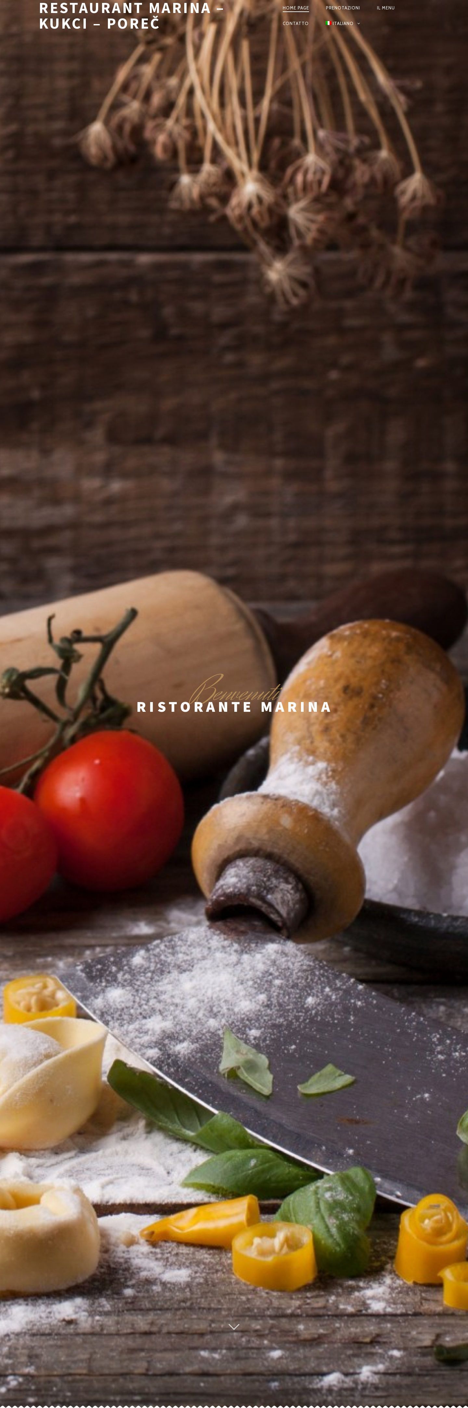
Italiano (340, 23)
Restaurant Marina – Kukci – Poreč (132, 16)
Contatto (296, 23)
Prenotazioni (343, 7)
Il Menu (386, 7)
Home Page (296, 7)
